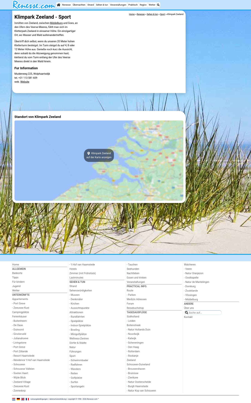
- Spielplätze (76, 321)
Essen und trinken (137, 277)
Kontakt (188, 317)
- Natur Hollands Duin (138, 329)
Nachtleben (133, 273)
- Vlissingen (190, 295)
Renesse (66, 4)
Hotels (73, 269)
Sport (73, 356)
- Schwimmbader (79, 360)
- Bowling (75, 329)
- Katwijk (131, 338)
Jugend (16, 286)
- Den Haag (133, 347)
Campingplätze (20, 312)
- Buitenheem (19, 320)
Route (130, 290)
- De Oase (17, 325)
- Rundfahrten (77, 316)
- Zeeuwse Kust (20, 307)
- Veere (188, 269)
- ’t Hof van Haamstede (82, 264)
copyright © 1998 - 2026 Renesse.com (83, 399)
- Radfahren (76, 364)
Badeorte (17, 273)
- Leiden (131, 320)
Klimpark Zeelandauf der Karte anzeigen (98, 155)
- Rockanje (132, 355)
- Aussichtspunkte (79, 308)
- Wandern (75, 369)
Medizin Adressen (137, 299)
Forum (130, 303)
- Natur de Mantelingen (196, 282)
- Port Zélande (20, 351)
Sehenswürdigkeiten (81, 290)
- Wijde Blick (19, 377)
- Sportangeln (77, 386)
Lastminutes (76, 277)
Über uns (189, 308)
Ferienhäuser (19, 316)
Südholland (133, 316)
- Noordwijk (133, 334)
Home (15, 264)
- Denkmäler (76, 299)
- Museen (75, 294)
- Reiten (74, 373)
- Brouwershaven (136, 368)
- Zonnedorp (19, 390)
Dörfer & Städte (78, 342)
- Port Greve (18, 303)
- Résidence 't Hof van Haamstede (31, 360)
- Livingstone (19, 342)
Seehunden (133, 269)
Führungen (75, 351)
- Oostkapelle (191, 277)
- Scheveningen (135, 342)
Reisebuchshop (135, 308)
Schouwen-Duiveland (138, 364)
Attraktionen (76, 312)
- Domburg (190, 286)
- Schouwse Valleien (23, 368)
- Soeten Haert (20, 373)
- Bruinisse (132, 373)
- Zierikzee (132, 377)
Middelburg (56, 23)
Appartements (20, 299)
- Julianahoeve (20, 338)
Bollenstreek (133, 325)
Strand (91, 4)
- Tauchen (132, 264)
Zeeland (131, 360)
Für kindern (18, 281)
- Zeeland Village (21, 382)
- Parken (131, 294)
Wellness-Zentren (79, 338)
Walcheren (190, 264)
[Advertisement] (213, 90)
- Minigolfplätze (78, 334)
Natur (73, 347)
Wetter (152, 4)
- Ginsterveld (19, 334)
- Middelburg (191, 299)
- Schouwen (18, 364)
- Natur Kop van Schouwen (141, 390)
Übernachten (79, 4)
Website (24, 81)
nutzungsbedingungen (39, 399)
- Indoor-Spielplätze (80, 325)
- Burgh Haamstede (137, 386)
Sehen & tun (102, 4)
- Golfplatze (76, 377)
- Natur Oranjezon (193, 273)
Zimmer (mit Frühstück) (83, 273)
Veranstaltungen (118, 4)
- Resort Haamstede (23, 355)
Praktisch (133, 4)
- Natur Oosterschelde (139, 382)
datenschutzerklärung (57, 399)
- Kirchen (74, 303)
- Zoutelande (191, 290)
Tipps (15, 277)
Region (143, 4)
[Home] (58, 4)
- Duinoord (18, 329)
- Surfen (74, 382)
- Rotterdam (133, 351)
